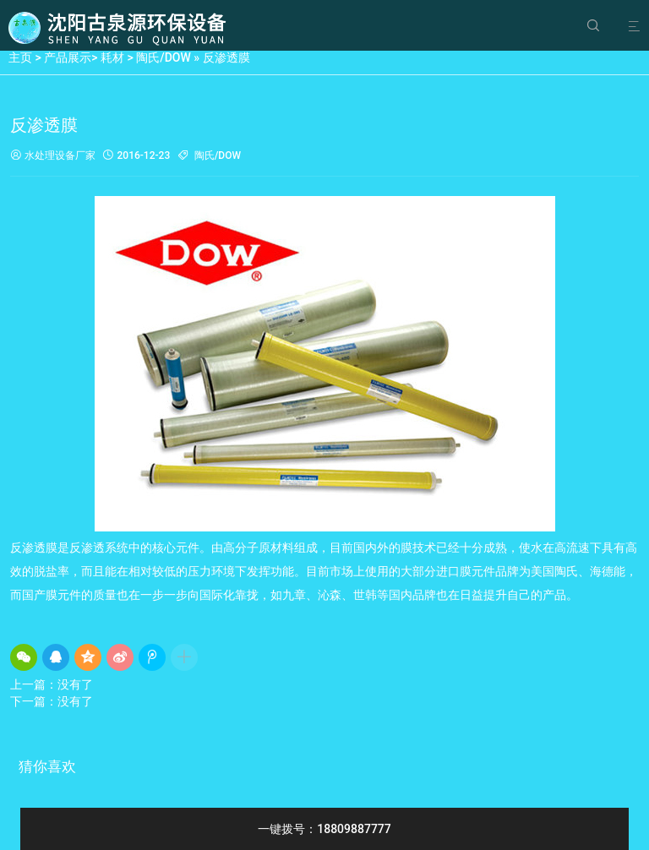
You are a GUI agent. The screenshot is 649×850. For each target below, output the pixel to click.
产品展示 (67, 57)
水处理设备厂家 (52, 156)
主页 (20, 57)
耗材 (112, 57)
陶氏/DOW (163, 57)
